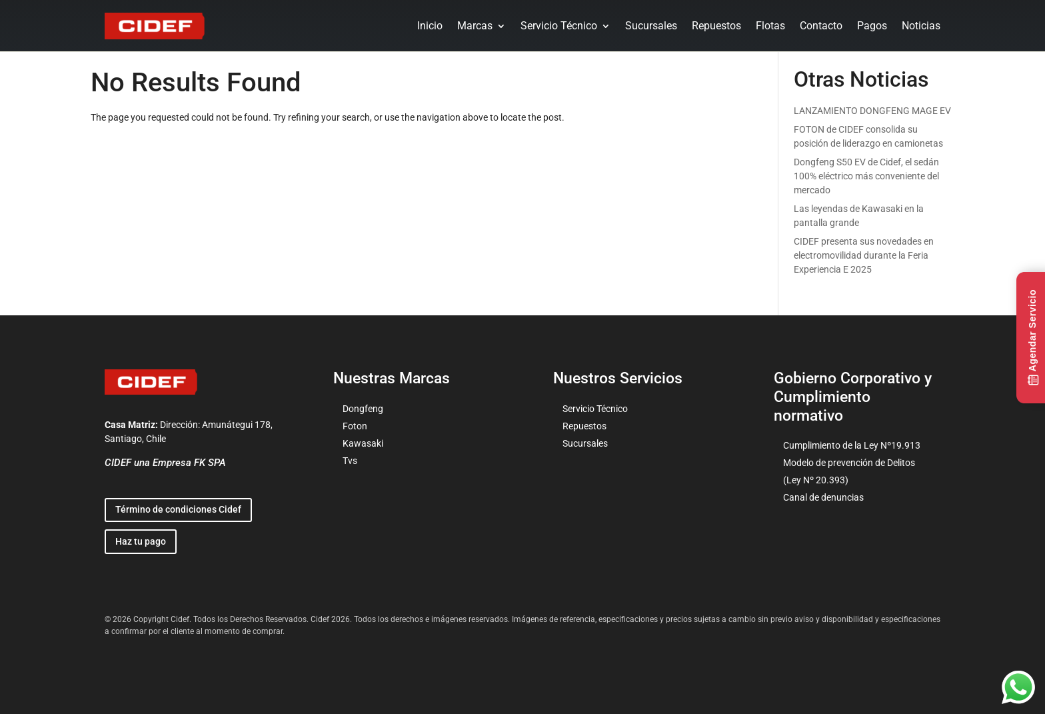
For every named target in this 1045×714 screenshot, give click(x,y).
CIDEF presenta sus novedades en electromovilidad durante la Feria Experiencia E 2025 (864, 255)
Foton (355, 426)
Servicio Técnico (559, 25)
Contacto (821, 25)
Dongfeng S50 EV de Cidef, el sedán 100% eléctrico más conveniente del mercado (866, 176)
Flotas (770, 25)
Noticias (921, 25)
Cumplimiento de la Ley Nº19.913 (851, 445)
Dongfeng (363, 408)
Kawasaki (363, 443)
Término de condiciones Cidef (178, 509)
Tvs (350, 460)
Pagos (872, 25)
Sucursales (651, 25)
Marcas (475, 25)
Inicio (430, 25)
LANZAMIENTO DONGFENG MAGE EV (872, 110)
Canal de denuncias (823, 497)
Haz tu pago (140, 541)
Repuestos (716, 25)
